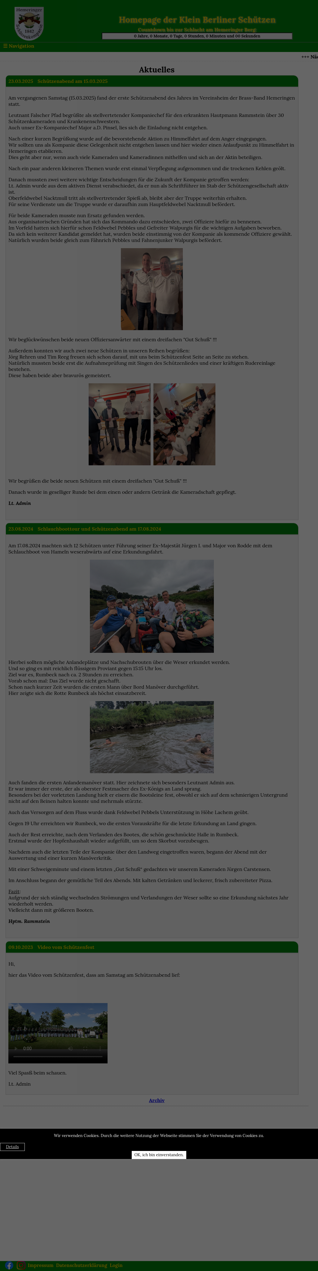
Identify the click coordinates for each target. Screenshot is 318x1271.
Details (12, 1146)
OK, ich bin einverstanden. (158, 1154)
